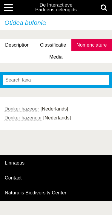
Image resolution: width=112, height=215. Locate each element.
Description (17, 44)
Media (55, 56)
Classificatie (53, 44)
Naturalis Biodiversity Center (36, 193)
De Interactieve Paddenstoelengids (56, 7)
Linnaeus (14, 163)
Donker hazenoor (23, 117)
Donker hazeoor (21, 108)
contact (13, 177)
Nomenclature (91, 44)
